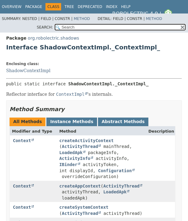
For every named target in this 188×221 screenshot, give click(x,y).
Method (82, 19)
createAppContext (80, 186)
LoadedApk (71, 152)
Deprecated (90, 7)
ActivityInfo (74, 158)
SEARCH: (45, 27)
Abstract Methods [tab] (123, 121)
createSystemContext (83, 207)
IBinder (68, 164)
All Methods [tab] (27, 121)
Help (126, 7)
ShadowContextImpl (28, 70)
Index (112, 7)
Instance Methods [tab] (71, 121)
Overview (12, 7)
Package (33, 7)
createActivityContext (86, 140)
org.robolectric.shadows (53, 38)
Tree (69, 7)
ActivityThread (80, 146)
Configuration (115, 170)
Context (22, 140)
